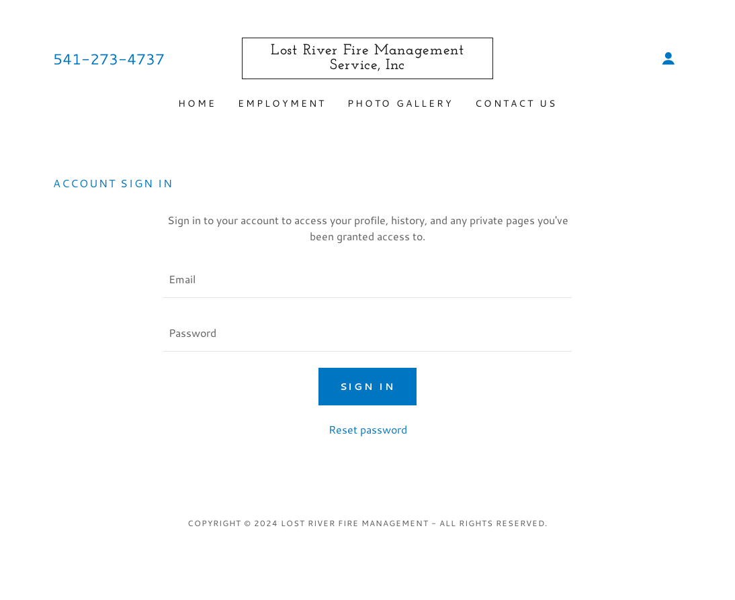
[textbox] (367, 279)
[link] (367, 64)
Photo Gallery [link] (400, 103)
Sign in (368, 386)
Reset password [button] (368, 429)
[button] (668, 58)
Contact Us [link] (516, 103)
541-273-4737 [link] (109, 58)
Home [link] (197, 103)
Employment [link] (282, 103)
